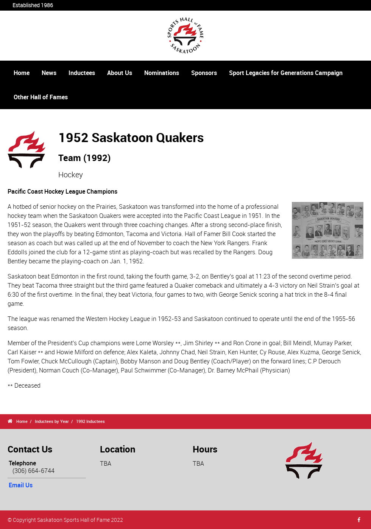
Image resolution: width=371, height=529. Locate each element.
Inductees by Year (52, 421)
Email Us (21, 485)
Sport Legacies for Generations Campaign (286, 73)
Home (22, 73)
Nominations (161, 73)
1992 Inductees (90, 421)
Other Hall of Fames (41, 97)
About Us (119, 73)
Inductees (82, 73)
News (49, 73)
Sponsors (204, 73)
